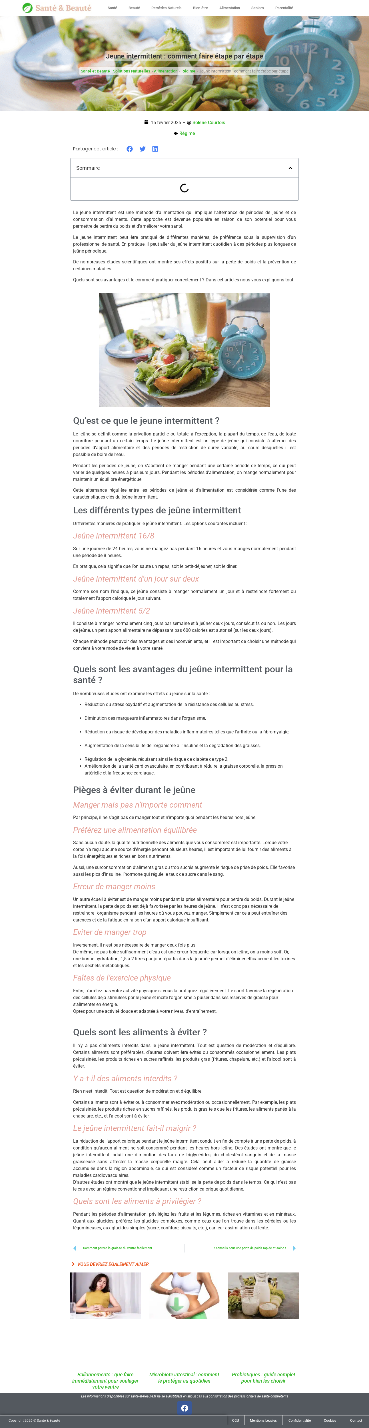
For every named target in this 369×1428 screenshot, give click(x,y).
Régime (188, 71)
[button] (130, 149)
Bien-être (200, 8)
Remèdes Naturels (166, 8)
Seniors (257, 8)
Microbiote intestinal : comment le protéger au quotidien (184, 1377)
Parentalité (284, 8)
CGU (235, 1421)
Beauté (134, 8)
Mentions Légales (263, 1421)
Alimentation (229, 8)
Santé (112, 8)
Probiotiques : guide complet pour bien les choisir (263, 1377)
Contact (356, 1421)
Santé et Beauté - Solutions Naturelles (115, 71)
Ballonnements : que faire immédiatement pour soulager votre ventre (105, 1380)
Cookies (330, 1421)
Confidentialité (299, 1421)
